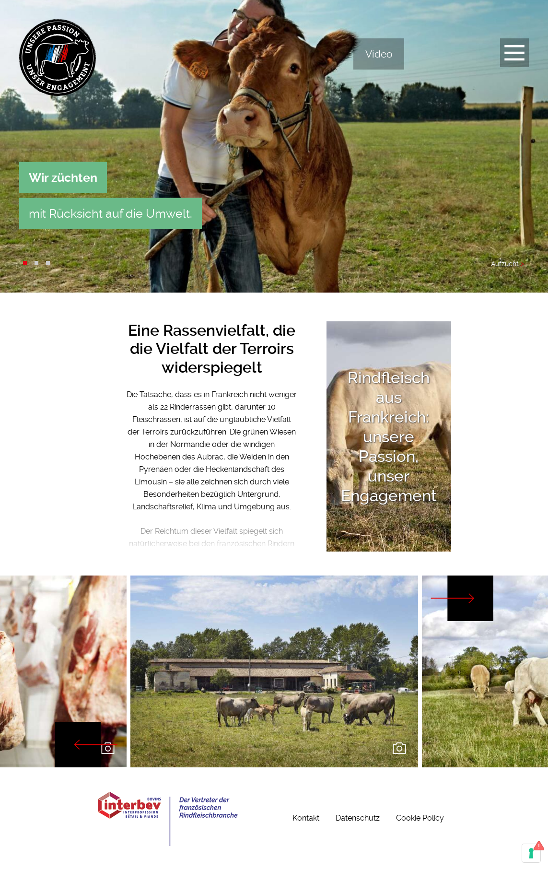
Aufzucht (507, 264)
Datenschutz (358, 818)
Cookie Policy (420, 818)
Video (378, 54)
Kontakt (305, 818)
